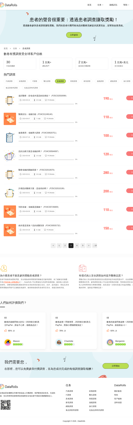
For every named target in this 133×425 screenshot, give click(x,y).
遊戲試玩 (113, 5)
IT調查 (34, 81)
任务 (99, 5)
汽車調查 (9, 81)
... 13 (95, 245)
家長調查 (87, 81)
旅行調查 (127, 81)
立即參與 (74, 35)
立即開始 (116, 366)
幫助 (125, 5)
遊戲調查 (100, 81)
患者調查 (60, 81)
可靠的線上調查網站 (11, 282)
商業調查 (73, 81)
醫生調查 (47, 81)
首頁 (89, 5)
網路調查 (113, 81)
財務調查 (22, 81)
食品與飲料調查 (12, 88)
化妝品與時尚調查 (31, 88)
